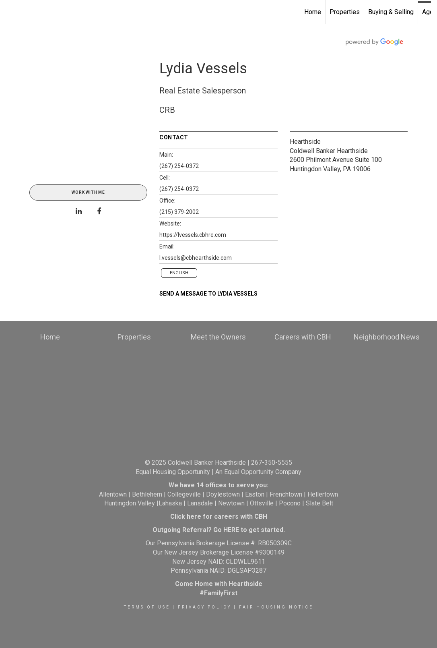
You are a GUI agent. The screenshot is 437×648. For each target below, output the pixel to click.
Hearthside (305, 141)
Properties (345, 12)
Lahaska (170, 503)
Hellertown (322, 494)
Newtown (231, 503)
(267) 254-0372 (179, 166)
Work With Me (88, 192)
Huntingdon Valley (129, 503)
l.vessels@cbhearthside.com (195, 258)
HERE (231, 530)
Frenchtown (286, 494)
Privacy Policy (204, 607)
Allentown (113, 494)
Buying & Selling (391, 12)
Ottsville (262, 503)
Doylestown (223, 494)
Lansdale (200, 503)
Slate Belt (319, 503)
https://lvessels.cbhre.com (192, 235)
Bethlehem (147, 494)
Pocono (290, 503)
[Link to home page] (10, 12)
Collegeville (184, 494)
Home (312, 12)
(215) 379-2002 (179, 212)
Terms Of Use (147, 607)
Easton (254, 494)
